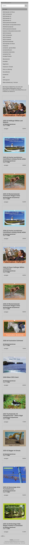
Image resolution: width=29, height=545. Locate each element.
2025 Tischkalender (7, 35)
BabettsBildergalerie (6, 2)
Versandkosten (6, 72)
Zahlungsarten (6, 79)
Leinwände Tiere (7, 54)
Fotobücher (5, 45)
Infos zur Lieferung (7, 69)
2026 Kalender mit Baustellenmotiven (12, 24)
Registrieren (6, 64)
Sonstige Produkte (7, 56)
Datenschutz (16, 541)
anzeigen (6, 128)
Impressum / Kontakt (8, 66)
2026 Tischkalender (7, 14)
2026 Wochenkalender (8, 26)
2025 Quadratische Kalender (9, 29)
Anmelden (5, 61)
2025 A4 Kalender (7, 33)
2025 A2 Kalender (7, 39)
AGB (4, 77)
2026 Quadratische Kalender (9, 22)
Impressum (7, 541)
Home (5, 9)
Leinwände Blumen (7, 50)
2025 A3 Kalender (7, 37)
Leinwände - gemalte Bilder (9, 48)
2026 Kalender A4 (7, 16)
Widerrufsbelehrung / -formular (10, 82)
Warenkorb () (6, 59)
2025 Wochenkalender (8, 41)
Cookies (22, 541)
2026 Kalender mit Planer (9, 12)
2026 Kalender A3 (7, 18)
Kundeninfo (5, 74)
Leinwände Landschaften (9, 52)
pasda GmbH (16, 540)
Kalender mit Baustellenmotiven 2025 (12, 31)
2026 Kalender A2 (7, 20)
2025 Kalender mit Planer (9, 43)
